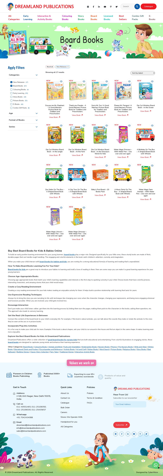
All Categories (14, 18)
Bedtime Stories (23, 352)
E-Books (152, 18)
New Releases (19, 82)
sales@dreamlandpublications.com (31, 434)
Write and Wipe (140, 347)
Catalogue (148, 6)
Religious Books (129, 349)
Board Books (94, 18)
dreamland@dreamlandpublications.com (33, 428)
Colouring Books (67, 18)
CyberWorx (153, 472)
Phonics (114, 347)
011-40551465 (23, 410)
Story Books (81, 18)
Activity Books (69, 349)
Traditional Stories (67, 352)
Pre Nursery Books (125, 347)
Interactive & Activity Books (45, 18)
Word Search (104, 349)
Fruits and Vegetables (72, 347)
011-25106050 (39, 410)
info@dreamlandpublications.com (30, 431)
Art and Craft (81, 349)
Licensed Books (108, 18)
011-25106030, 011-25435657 (31, 413)
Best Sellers (123, 18)
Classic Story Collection (39, 352)
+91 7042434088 (24, 420)
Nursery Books (104, 347)
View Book (54, 117)
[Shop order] (142, 73)
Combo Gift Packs (138, 18)
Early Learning (27, 18)
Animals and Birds (55, 347)
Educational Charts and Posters (26, 349)
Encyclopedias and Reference (51, 349)
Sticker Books (92, 349)
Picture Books (18, 101)
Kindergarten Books (89, 347)
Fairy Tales (54, 352)
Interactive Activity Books (85, 352)
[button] (137, 6)
